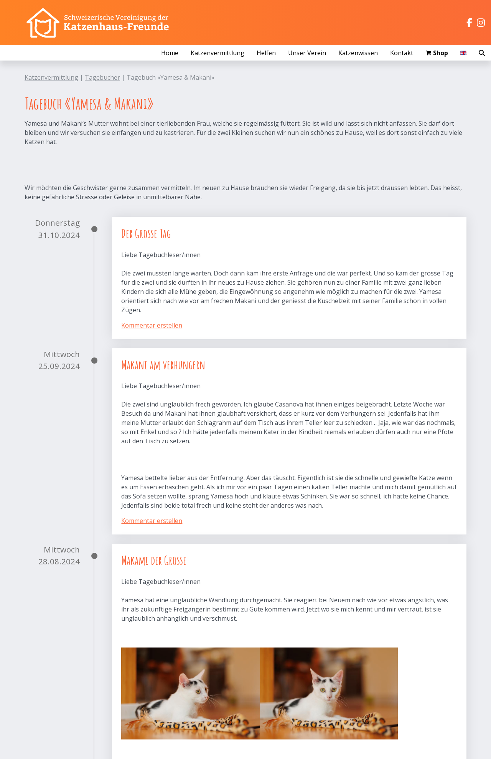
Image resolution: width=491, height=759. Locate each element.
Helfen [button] (266, 53)
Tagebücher (102, 77)
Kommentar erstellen (151, 325)
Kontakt (401, 53)
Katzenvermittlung (51, 77)
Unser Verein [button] (307, 53)
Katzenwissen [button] (358, 53)
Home (169, 53)
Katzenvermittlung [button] (217, 53)
